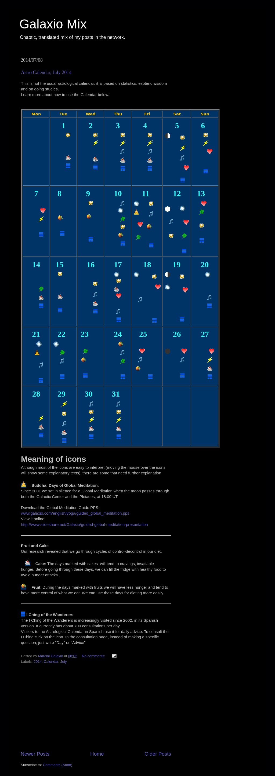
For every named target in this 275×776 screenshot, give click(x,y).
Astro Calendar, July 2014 (46, 72)
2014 (38, 662)
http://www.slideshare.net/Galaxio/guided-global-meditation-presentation (84, 524)
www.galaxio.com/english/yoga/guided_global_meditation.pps (75, 513)
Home (97, 754)
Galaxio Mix (53, 24)
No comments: (94, 656)
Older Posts (157, 754)
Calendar (51, 662)
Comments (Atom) (58, 765)
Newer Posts (35, 754)
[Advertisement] (96, 709)
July (63, 662)
